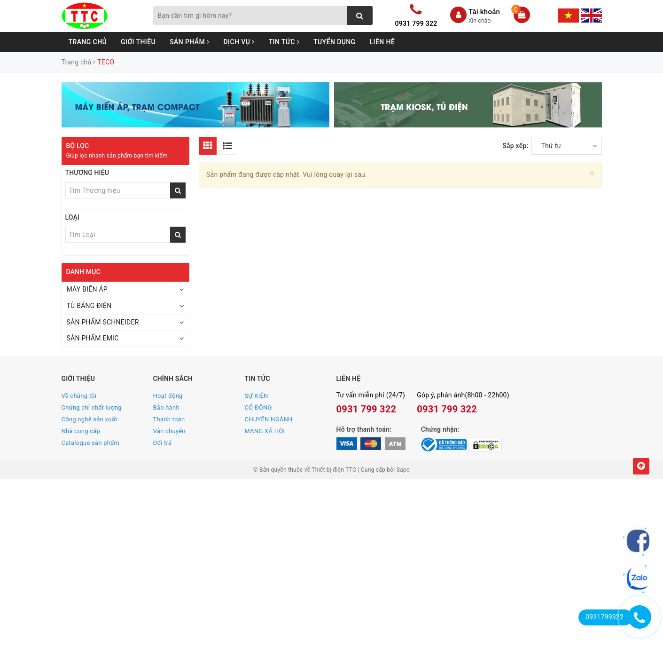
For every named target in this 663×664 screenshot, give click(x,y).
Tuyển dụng (334, 42)
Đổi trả (162, 442)
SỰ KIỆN (256, 395)
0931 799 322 (416, 23)
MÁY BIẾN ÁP (87, 289)
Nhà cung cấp (81, 431)
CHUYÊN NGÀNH (269, 419)
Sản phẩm (189, 42)
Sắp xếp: (515, 146)
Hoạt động (168, 395)
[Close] (591, 173)
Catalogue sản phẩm (91, 442)
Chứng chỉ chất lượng (92, 407)
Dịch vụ (239, 42)
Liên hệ (382, 42)
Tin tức (284, 42)
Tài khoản (484, 12)
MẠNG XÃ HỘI (265, 431)
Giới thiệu (138, 42)
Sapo (403, 469)
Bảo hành (166, 407)
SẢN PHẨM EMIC (93, 338)
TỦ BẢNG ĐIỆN (89, 305)
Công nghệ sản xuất (89, 419)
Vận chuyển (169, 431)
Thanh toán (169, 419)
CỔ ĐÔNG (258, 407)
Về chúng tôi (79, 395)
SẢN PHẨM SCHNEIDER (103, 322)
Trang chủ (88, 42)
